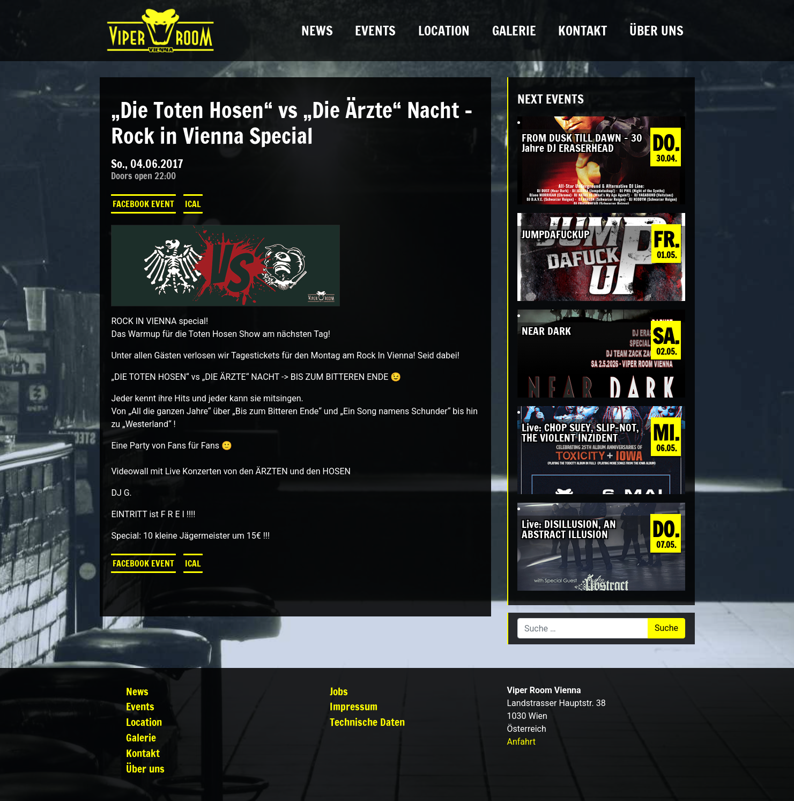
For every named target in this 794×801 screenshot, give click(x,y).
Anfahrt (521, 742)
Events (375, 30)
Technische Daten (367, 722)
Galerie (514, 30)
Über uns (656, 30)
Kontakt (582, 30)
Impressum (353, 706)
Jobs (339, 691)
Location (444, 30)
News (317, 30)
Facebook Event (143, 204)
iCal (193, 204)
